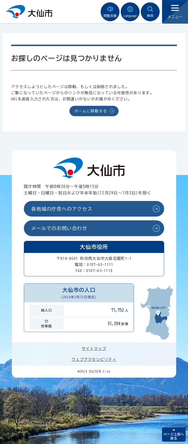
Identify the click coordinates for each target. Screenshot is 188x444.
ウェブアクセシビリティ (94, 359)
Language (130, 11)
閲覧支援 (110, 11)
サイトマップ (94, 348)
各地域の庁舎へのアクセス (61, 208)
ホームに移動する (90, 111)
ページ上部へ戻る (173, 436)
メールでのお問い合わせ (59, 228)
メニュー (175, 12)
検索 (150, 11)
